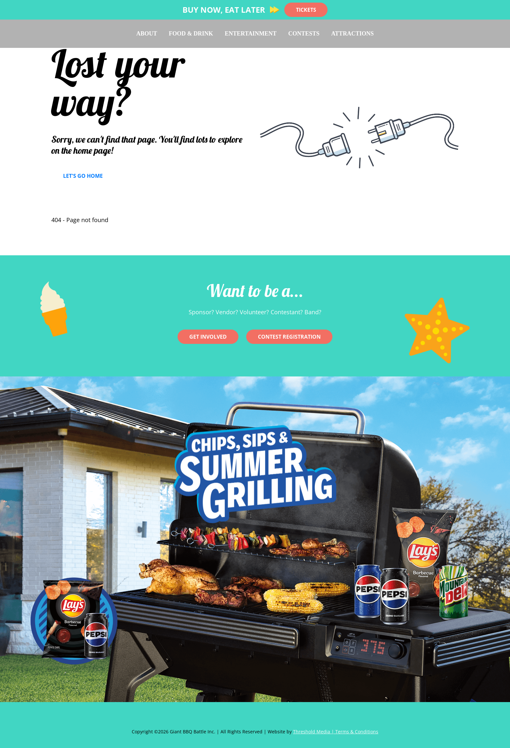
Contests (303, 33)
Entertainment (250, 33)
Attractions (352, 33)
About (146, 33)
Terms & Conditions (356, 731)
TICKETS (306, 9)
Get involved (208, 336)
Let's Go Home (83, 175)
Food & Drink (191, 33)
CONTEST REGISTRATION (289, 336)
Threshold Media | (314, 731)
